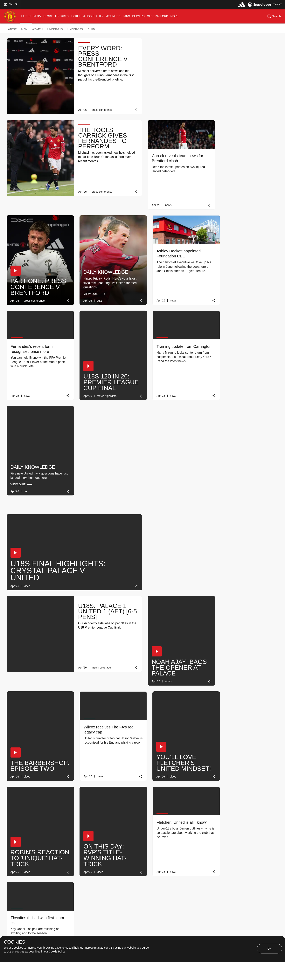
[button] (10, 4)
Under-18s (75, 29)
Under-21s (55, 29)
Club (91, 29)
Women (37, 29)
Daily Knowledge (241, 266)
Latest (11, 29)
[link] (133, 108)
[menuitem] (26, 16)
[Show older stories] (130, 855)
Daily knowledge (171, 171)
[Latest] (164, 855)
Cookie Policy (57, 951)
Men (24, 29)
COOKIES (14, 942)
